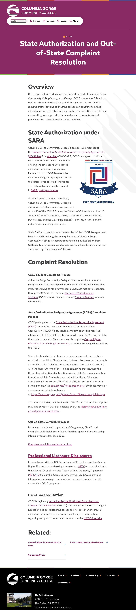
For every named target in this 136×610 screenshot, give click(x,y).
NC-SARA (34, 474)
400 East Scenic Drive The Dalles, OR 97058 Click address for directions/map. (53, 603)
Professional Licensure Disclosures (60, 455)
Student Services (84, 297)
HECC (81, 466)
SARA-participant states (44, 190)
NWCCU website (93, 518)
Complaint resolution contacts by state (50, 444)
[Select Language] (18, 21)
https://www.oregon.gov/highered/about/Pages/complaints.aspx (68, 394)
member (52, 156)
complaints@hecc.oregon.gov (67, 385)
